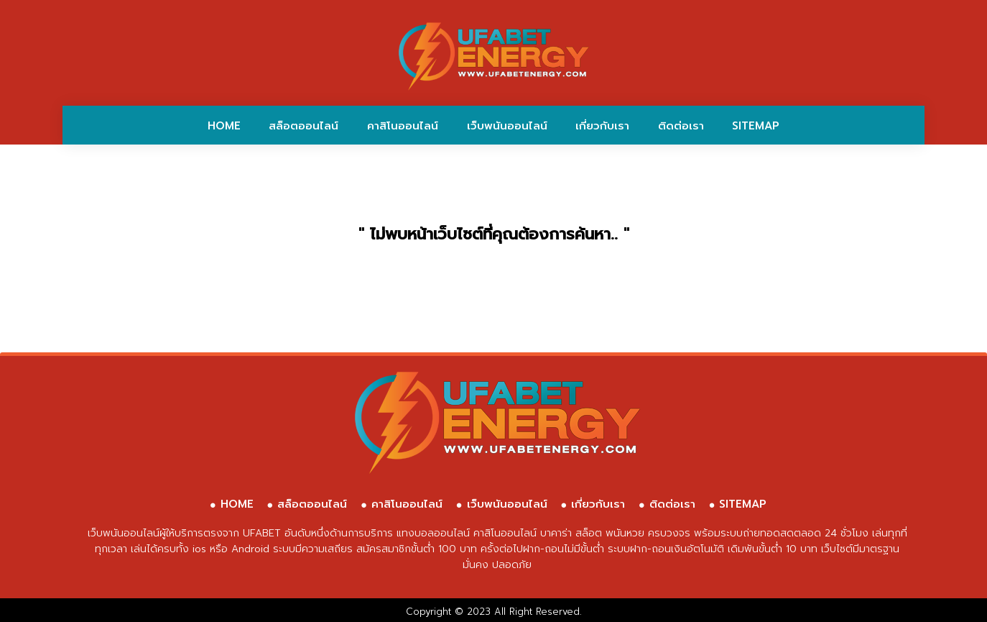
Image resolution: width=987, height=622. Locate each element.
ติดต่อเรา (681, 126)
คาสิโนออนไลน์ (402, 126)
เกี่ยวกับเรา (602, 126)
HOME (224, 126)
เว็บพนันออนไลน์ (507, 126)
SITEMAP (755, 126)
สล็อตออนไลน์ (303, 126)
